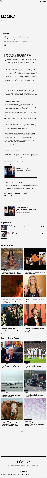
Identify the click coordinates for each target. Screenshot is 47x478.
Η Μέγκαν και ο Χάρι (23, 274)
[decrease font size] (1, 11)
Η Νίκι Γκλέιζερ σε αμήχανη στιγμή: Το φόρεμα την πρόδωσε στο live (34, 406)
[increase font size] (1, 13)
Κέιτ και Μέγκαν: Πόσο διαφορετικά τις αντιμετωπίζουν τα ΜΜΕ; (25, 315)
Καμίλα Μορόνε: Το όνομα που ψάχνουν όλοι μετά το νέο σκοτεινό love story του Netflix (25, 332)
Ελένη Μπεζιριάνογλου (19, 311)
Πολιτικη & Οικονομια (9, 281)
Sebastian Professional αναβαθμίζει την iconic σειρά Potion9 (35, 378)
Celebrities (6, 23)
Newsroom (3, 403)
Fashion (3, 402)
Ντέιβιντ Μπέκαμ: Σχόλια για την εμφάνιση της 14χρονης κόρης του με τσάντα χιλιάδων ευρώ (25, 340)
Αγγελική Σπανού (18, 272)
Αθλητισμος (27, 467)
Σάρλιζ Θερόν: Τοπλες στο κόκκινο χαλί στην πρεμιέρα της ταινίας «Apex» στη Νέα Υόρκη (34, 436)
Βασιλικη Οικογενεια (8, 300)
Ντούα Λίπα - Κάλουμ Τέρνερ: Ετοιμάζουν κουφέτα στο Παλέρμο (10, 435)
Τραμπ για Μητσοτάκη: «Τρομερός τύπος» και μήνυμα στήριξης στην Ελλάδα (10, 472)
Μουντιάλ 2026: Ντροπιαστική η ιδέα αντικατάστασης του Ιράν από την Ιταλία (34, 472)
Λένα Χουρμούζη (9, 35)
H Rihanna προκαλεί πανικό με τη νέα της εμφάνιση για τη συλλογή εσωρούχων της (11, 407)
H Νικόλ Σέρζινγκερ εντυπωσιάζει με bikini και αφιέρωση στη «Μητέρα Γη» (11, 378)
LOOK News (27, 374)
